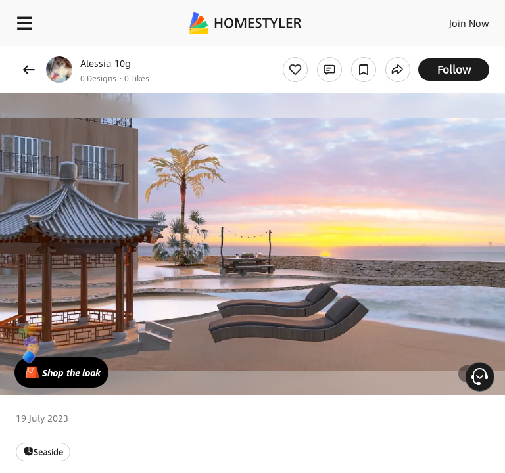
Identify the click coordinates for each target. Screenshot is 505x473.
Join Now (469, 23)
